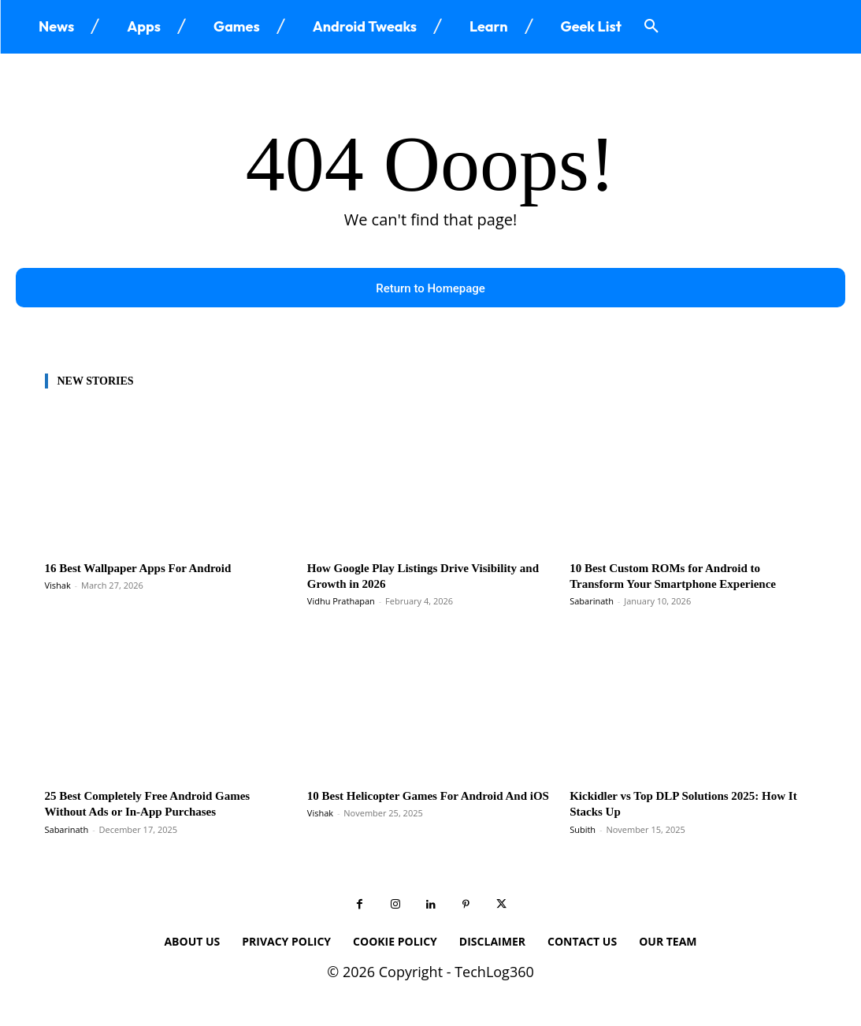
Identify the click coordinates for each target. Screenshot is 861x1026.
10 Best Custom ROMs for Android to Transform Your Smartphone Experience (686, 579)
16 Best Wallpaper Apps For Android (150, 571)
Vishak (58, 589)
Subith (583, 833)
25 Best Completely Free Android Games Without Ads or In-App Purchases (161, 807)
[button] (651, 27)
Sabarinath (592, 605)
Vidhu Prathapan (341, 605)
